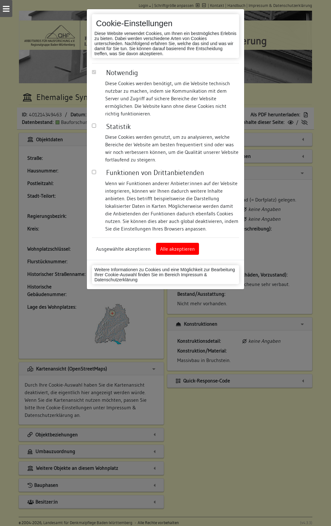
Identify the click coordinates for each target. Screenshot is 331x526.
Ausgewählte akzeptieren (123, 249)
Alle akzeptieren (177, 249)
